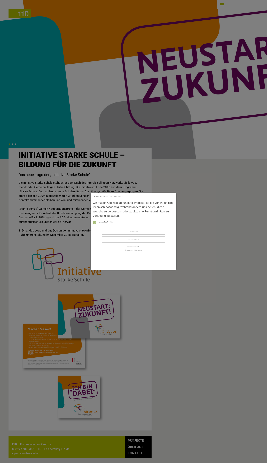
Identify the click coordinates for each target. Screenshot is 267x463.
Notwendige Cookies (103, 222)
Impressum (128, 250)
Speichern (133, 239)
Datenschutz (138, 250)
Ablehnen (134, 232)
